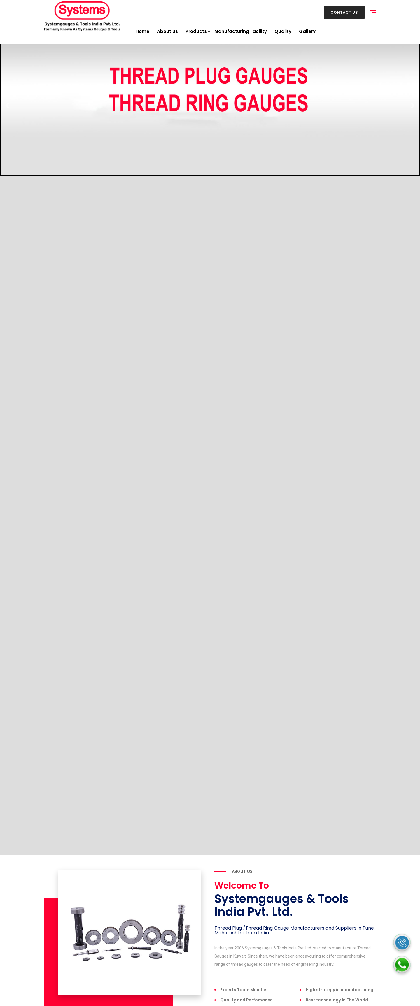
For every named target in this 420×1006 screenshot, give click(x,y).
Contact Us (344, 12)
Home (142, 31)
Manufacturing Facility (240, 31)
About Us (167, 31)
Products (196, 31)
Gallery (307, 31)
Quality (282, 31)
